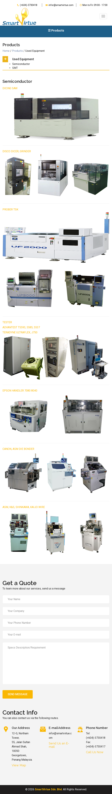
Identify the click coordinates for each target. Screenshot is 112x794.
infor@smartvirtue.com (58, 5)
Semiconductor (21, 64)
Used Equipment (23, 59)
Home (6, 50)
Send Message (17, 694)
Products (17, 50)
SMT (15, 67)
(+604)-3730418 (26, 5)
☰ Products (56, 30)
